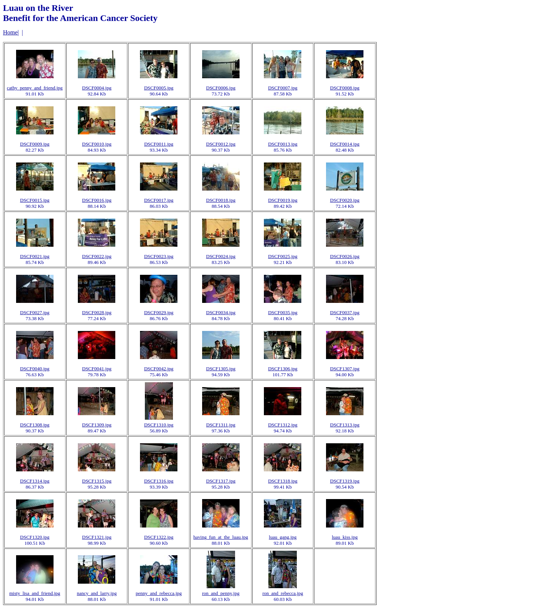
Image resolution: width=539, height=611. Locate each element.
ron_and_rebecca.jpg (282, 593)
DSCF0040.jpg (34, 368)
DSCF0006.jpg (220, 88)
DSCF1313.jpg (344, 425)
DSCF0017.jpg (158, 200)
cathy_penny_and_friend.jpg (35, 88)
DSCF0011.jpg (158, 144)
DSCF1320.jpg (34, 537)
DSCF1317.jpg (220, 481)
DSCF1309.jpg (96, 425)
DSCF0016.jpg (96, 200)
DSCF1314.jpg (34, 481)
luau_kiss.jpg (344, 537)
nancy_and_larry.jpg (96, 593)
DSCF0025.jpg (282, 256)
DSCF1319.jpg (344, 481)
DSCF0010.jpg (96, 144)
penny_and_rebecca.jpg (159, 593)
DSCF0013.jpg (282, 144)
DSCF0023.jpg (158, 256)
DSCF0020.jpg (344, 200)
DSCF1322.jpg (158, 537)
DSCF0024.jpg (220, 256)
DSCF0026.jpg (344, 256)
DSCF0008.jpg (344, 88)
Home (10, 32)
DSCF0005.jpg (158, 88)
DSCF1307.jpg (344, 368)
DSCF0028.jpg (96, 312)
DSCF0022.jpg (96, 256)
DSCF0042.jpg (158, 368)
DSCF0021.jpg (34, 256)
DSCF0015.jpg (34, 200)
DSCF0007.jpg (282, 88)
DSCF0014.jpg (344, 144)
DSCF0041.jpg (96, 368)
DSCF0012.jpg (220, 144)
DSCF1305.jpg (220, 368)
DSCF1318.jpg (282, 481)
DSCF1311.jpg (220, 425)
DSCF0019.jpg (282, 200)
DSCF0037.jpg (344, 312)
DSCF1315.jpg (96, 481)
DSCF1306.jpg (282, 368)
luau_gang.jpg (282, 537)
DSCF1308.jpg (34, 425)
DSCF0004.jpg (96, 88)
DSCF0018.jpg (220, 200)
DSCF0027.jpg (34, 312)
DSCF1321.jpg (96, 537)
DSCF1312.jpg (282, 425)
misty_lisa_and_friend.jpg (34, 593)
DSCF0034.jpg (220, 312)
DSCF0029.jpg (158, 312)
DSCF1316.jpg (158, 481)
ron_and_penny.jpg (221, 593)
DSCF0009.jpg (34, 144)
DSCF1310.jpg (158, 425)
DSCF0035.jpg (282, 312)
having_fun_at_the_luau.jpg (221, 537)
